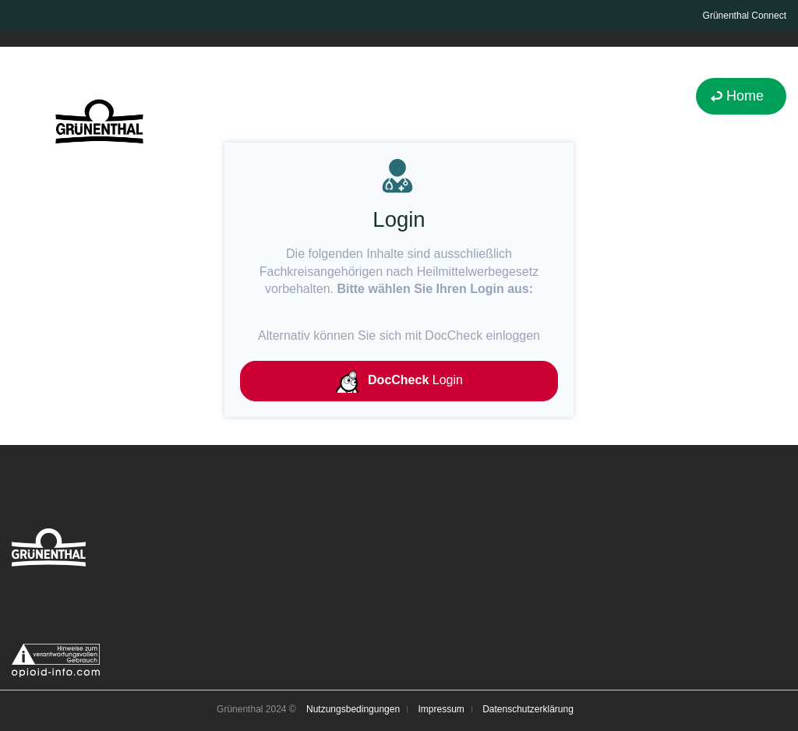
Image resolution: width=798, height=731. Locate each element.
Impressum (441, 709)
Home (745, 96)
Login (399, 381)
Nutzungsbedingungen (353, 709)
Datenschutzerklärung (528, 709)
